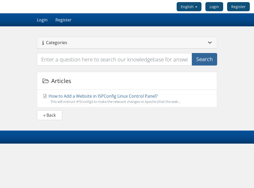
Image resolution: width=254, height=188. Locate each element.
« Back (49, 115)
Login (214, 6)
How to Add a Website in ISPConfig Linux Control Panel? (127, 98)
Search (204, 59)
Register (238, 6)
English (189, 6)
